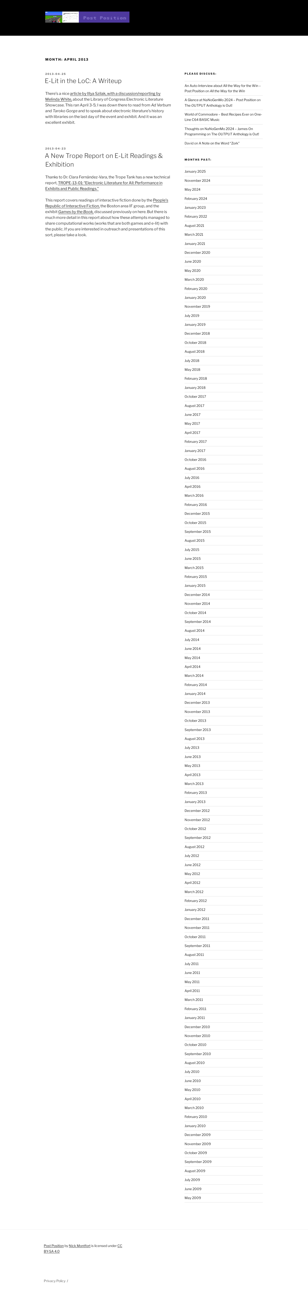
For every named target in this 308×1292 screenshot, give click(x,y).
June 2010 (193, 1081)
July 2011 (192, 964)
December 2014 (197, 595)
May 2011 (192, 982)
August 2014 (195, 630)
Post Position (54, 1246)
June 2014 (193, 648)
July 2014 (192, 640)
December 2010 (197, 1027)
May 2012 (192, 874)
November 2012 (197, 820)
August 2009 (195, 1171)
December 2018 (197, 333)
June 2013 (193, 757)
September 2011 (197, 946)
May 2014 (192, 658)
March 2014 (194, 675)
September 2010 (198, 1054)
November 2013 (197, 712)
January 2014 (195, 694)
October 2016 (195, 459)
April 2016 (192, 486)
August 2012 (194, 847)
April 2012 (192, 883)
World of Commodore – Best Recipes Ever (217, 114)
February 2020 (196, 289)
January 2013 (195, 802)
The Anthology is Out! (208, 105)
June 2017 (192, 414)
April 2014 (192, 667)
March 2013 (194, 784)
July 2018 (192, 361)
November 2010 (197, 1036)
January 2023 (195, 207)
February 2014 (196, 685)
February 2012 (196, 901)
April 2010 (193, 1099)
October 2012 (195, 829)
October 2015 (195, 523)
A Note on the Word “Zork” (219, 143)
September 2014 (198, 622)
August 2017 (194, 406)
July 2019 (192, 315)
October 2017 (195, 396)
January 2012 (195, 909)
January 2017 (195, 451)
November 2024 (197, 180)
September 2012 (198, 837)
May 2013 (192, 765)
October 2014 (195, 613)
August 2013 (195, 739)
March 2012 (194, 892)
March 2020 (194, 279)
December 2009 (198, 1135)
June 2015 (193, 558)
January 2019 (195, 324)
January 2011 (195, 1018)
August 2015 (195, 540)
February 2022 (196, 216)
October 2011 (195, 937)
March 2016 (194, 495)
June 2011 (192, 973)
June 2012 (192, 865)
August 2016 (195, 468)
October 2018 (195, 342)
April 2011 (192, 991)
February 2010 (196, 1117)
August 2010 (195, 1063)
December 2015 (197, 513)
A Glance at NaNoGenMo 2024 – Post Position (220, 100)
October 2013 (195, 720)
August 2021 (194, 225)
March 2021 (194, 234)
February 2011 (195, 1009)
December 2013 (197, 702)
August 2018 (195, 351)
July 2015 (192, 550)
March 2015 (194, 568)
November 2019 (197, 306)
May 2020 (193, 270)
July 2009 (192, 1180)
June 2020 (193, 261)
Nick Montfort (79, 1246)
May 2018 (192, 369)
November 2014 (197, 603)
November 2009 (198, 1144)
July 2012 (192, 856)
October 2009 (196, 1153)
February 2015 (196, 576)
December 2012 (197, 811)
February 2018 (196, 378)
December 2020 (197, 252)
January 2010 (195, 1126)
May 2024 (192, 189)
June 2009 (193, 1189)
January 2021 (195, 243)
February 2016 (196, 504)
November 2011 (197, 928)
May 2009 (193, 1198)
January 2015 (195, 585)
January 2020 (195, 297)
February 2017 (196, 441)
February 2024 (196, 198)
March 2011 (194, 1000)
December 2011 (197, 919)
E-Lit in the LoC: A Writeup (83, 81)
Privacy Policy (54, 1281)
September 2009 (198, 1162)
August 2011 (194, 955)
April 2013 (192, 775)
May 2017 (192, 423)
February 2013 (196, 792)
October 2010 (195, 1045)
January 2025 (195, 171)
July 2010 (192, 1072)
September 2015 (198, 531)
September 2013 (198, 730)
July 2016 (192, 478)
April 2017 (192, 433)
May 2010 (192, 1090)
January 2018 (195, 387)
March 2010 (194, 1108)
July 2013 (192, 747)
